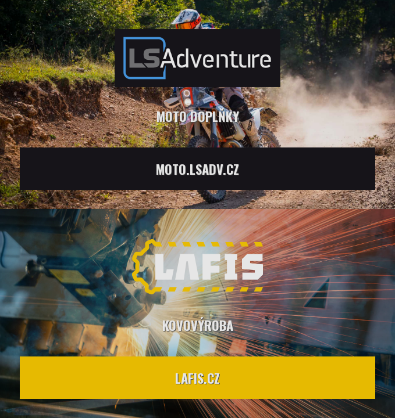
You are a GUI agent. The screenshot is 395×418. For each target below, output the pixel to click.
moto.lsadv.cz (197, 168)
